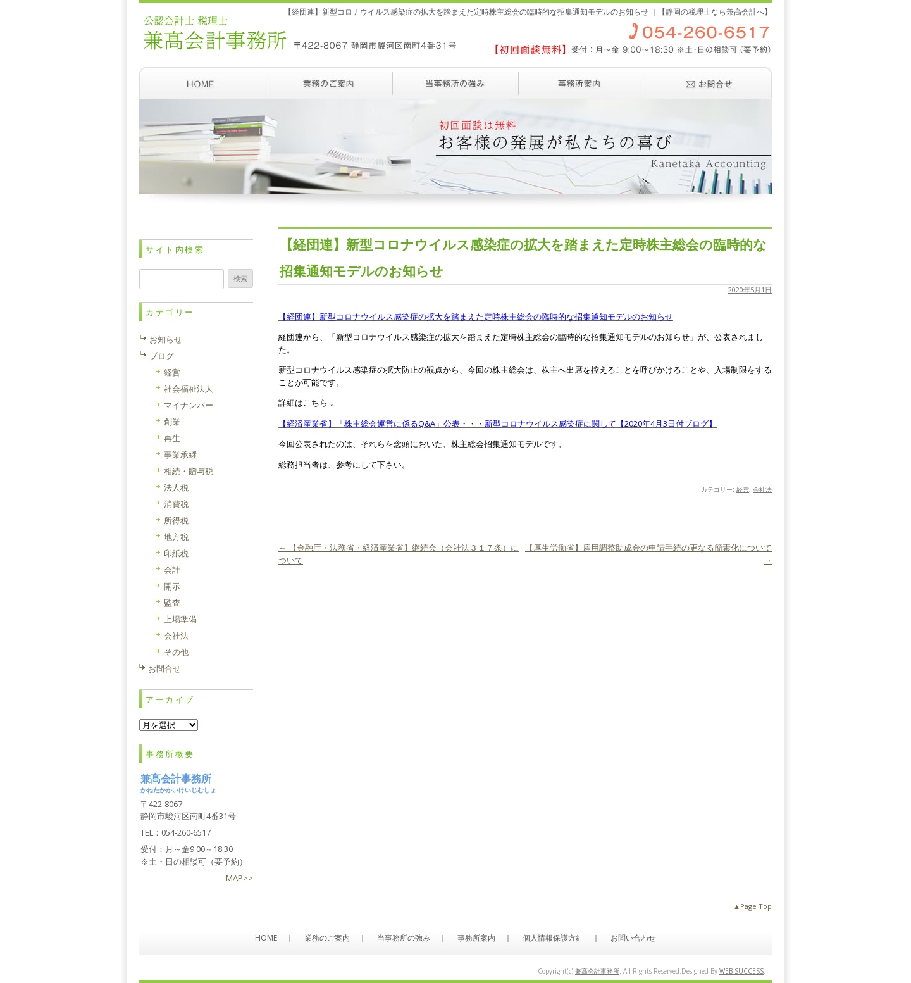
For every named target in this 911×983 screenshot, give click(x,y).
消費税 (176, 504)
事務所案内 (582, 83)
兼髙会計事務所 (597, 971)
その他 (176, 652)
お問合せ (164, 668)
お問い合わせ (708, 83)
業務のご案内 (329, 83)
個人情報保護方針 (553, 937)
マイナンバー (188, 405)
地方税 (176, 536)
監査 (172, 602)
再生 (172, 438)
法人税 (176, 487)
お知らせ (165, 339)
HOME (266, 937)
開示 (172, 586)
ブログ (161, 355)
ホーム (202, 83)
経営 (742, 489)
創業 (172, 421)
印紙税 (176, 553)
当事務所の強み (455, 83)
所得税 (176, 520)
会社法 (762, 489)
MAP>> (239, 878)
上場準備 (180, 619)
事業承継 (180, 454)
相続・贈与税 (188, 471)
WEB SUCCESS (741, 971)
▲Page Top (752, 906)
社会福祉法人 (188, 388)
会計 (172, 569)
